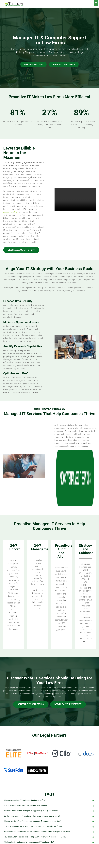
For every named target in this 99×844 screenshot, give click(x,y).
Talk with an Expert (33, 64)
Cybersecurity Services (39, 816)
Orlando (58, 830)
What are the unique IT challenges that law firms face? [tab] (49, 750)
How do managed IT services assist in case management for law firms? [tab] (49, 797)
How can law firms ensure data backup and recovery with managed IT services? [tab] (49, 787)
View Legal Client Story (22, 250)
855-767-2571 (80, 822)
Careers (58, 811)
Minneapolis (59, 820)
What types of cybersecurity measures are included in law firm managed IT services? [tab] (49, 781)
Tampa (57, 835)
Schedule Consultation (30, 654)
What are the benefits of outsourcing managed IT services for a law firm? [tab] (49, 771)
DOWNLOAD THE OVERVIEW (64, 64)
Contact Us (79, 819)
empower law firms (10, 212)
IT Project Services (37, 831)
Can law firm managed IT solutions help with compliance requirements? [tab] (49, 766)
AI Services (35, 826)
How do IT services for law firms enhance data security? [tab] (49, 755)
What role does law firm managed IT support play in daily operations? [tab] (49, 760)
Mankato (58, 825)
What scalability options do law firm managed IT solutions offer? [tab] (49, 792)
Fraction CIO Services (38, 821)
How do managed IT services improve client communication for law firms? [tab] (49, 776)
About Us (59, 807)
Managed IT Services (38, 811)
